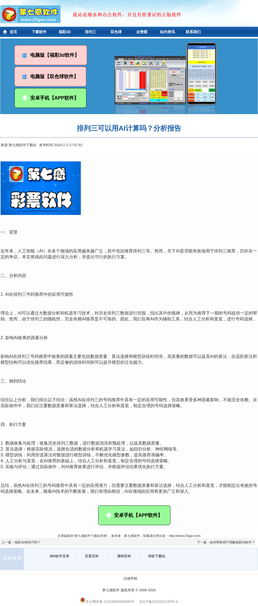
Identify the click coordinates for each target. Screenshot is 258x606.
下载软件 (39, 32)
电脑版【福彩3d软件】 (50, 55)
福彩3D (65, 32)
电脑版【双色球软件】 (50, 76)
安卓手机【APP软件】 (50, 98)
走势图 (141, 32)
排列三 (90, 32)
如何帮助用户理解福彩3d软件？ (232, 542)
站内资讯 (167, 32)
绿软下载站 (156, 556)
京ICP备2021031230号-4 (158, 602)
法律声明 (130, 579)
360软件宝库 (59, 556)
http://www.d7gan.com (184, 536)
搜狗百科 (124, 556)
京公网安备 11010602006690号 (107, 602)
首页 (13, 32)
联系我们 (193, 32)
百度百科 (92, 556)
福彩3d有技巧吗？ (27, 542)
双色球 (116, 32)
